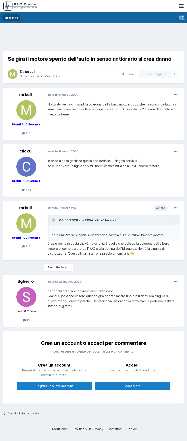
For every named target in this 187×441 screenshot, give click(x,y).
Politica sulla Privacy (88, 429)
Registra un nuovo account (54, 386)
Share (127, 74)
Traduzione (60, 429)
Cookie (131, 429)
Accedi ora (132, 386)
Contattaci (115, 429)
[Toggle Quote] (54, 220)
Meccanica (52, 76)
